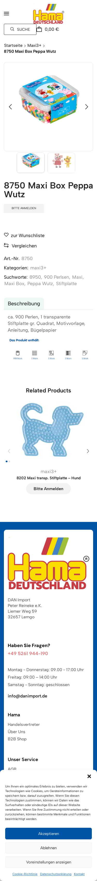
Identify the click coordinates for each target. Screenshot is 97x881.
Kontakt (79, 874)
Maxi (77, 277)
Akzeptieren (48, 833)
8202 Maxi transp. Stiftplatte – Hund (49, 478)
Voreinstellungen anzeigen (48, 862)
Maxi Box (14, 283)
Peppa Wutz (40, 283)
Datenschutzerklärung (55, 874)
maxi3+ (34, 45)
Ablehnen (48, 848)
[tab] (24, 304)
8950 (35, 277)
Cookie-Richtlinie (25, 874)
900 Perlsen (56, 277)
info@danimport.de (27, 695)
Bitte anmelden (24, 208)
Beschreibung (24, 303)
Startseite (13, 45)
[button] (89, 776)
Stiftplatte (66, 283)
